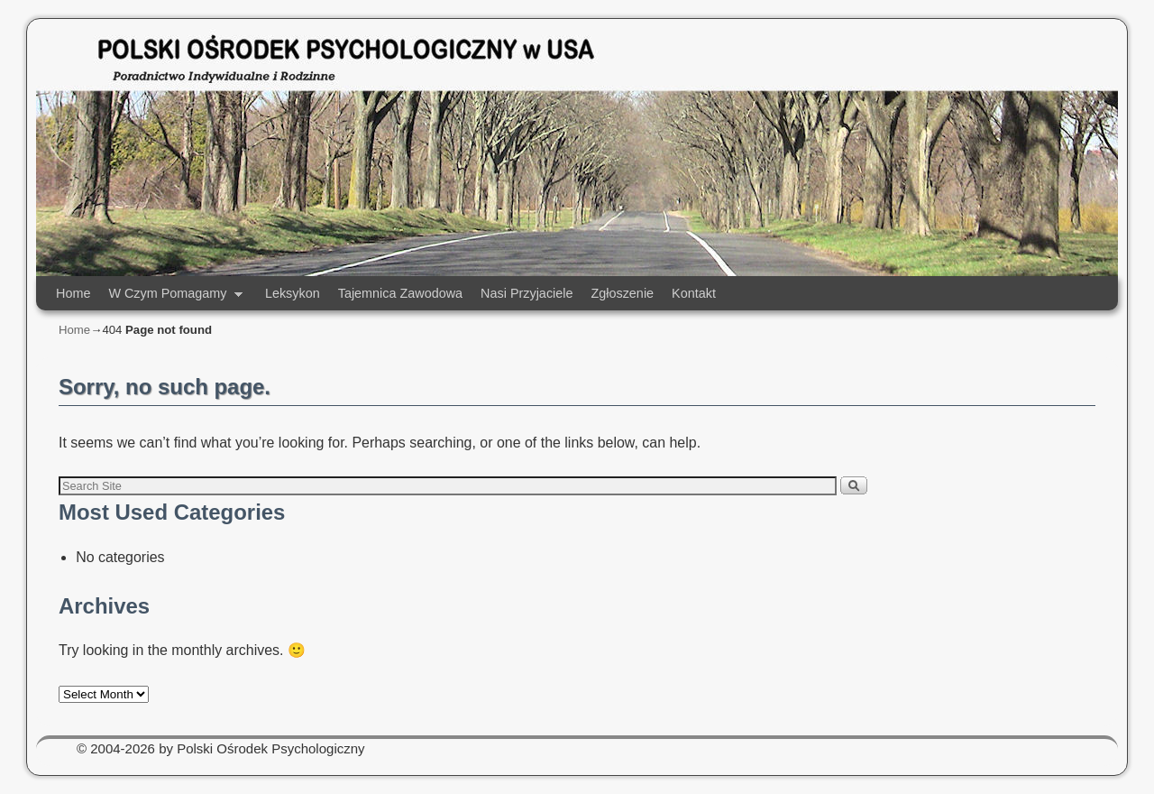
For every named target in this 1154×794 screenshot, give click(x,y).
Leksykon (292, 293)
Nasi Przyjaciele (526, 293)
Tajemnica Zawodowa (400, 293)
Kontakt (694, 293)
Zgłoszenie (622, 293)
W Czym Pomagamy (171, 298)
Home (73, 293)
